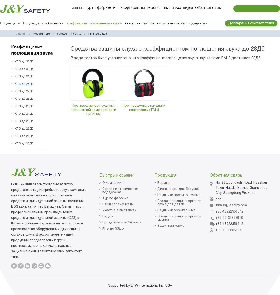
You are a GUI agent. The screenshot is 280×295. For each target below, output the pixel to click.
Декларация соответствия (251, 23)
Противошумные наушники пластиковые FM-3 (144, 108)
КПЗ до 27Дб (24, 91)
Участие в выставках (164, 7)
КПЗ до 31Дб (24, 76)
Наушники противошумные (178, 194)
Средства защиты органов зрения (179, 218)
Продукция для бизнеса (121, 222)
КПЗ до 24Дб (24, 113)
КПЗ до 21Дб (24, 136)
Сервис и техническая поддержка (120, 190)
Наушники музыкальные (176, 210)
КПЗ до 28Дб (24, 84)
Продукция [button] (10, 23)
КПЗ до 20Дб (24, 143)
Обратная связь (208, 7)
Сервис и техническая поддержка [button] (178, 23)
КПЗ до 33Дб (24, 61)
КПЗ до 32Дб (24, 69)
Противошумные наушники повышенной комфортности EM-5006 (93, 110)
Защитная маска (170, 225)
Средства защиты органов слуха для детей (179, 202)
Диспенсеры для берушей (178, 188)
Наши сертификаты (129, 7)
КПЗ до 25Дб (24, 106)
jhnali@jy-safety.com (231, 205)
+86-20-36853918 (229, 218)
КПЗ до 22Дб (24, 128)
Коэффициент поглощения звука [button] (94, 23)
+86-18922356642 (229, 211)
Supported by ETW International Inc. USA (140, 285)
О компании (111, 182)
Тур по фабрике (98, 7)
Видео (188, 7)
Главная (77, 7)
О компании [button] (136, 23)
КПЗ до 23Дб (24, 121)
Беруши (163, 182)
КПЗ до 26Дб (24, 98)
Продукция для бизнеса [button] (43, 23)
